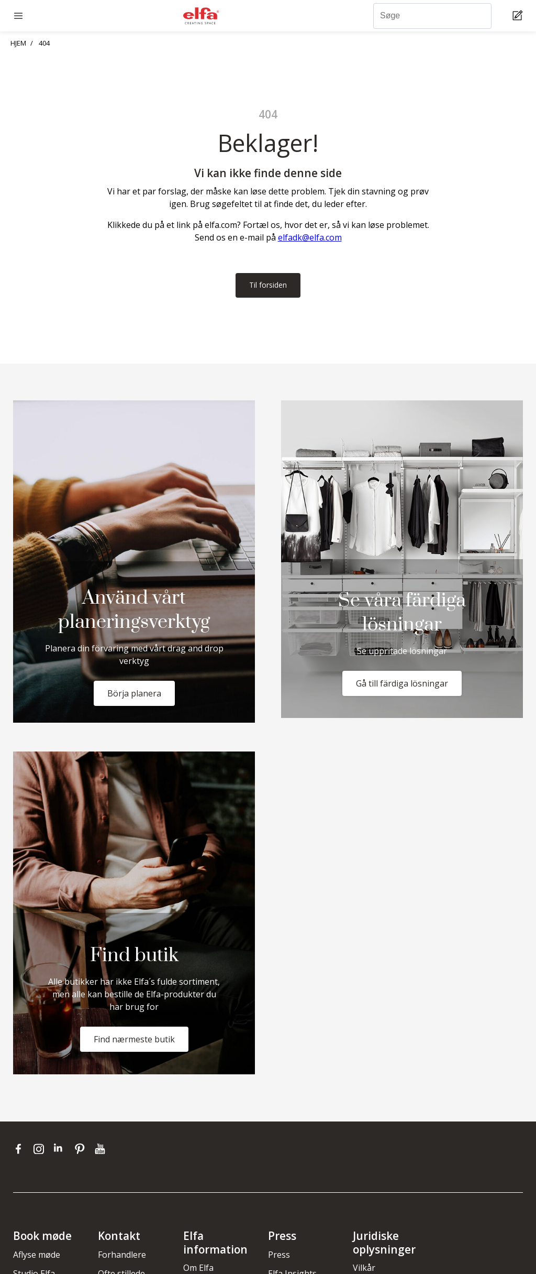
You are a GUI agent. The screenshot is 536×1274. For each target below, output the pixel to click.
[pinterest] (82, 1150)
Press (279, 1255)
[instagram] (41, 1150)
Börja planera (134, 694)
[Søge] (432, 16)
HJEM (18, 43)
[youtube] (101, 1150)
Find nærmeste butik (134, 1040)
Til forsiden (268, 285)
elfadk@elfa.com (310, 237)
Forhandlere (122, 1255)
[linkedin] (61, 1150)
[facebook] (20, 1150)
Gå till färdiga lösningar (402, 684)
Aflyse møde (36, 1255)
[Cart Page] (519, 16)
